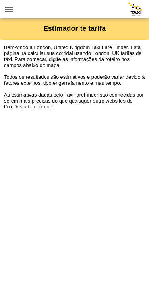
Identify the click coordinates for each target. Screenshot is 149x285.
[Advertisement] (74, 184)
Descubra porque (32, 107)
